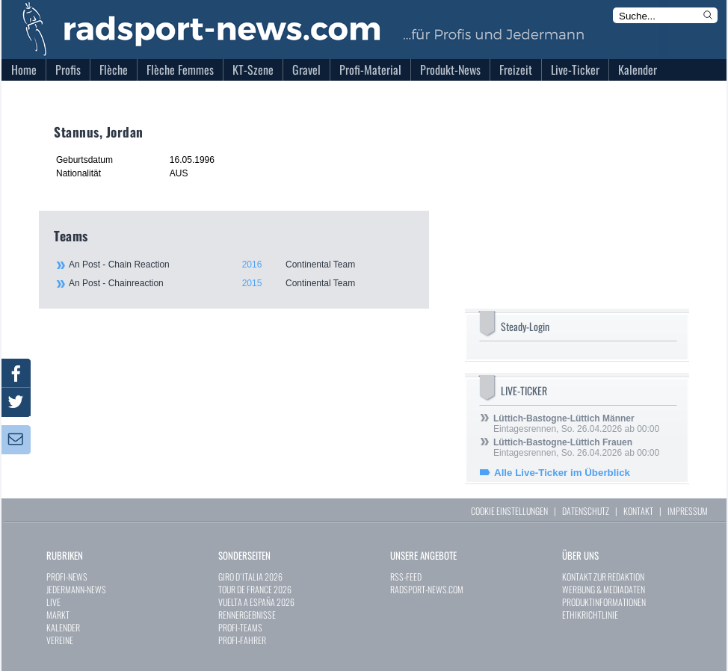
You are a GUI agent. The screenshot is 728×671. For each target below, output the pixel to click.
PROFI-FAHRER (242, 640)
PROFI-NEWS (66, 576)
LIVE (53, 602)
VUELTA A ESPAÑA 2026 (256, 602)
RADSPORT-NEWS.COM (426, 589)
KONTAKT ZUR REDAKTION (603, 576)
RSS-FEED (406, 576)
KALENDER (63, 627)
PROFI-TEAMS (240, 627)
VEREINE (59, 640)
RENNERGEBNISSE (247, 614)
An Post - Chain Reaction (241, 264)
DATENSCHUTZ (585, 510)
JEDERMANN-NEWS (76, 589)
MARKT (58, 614)
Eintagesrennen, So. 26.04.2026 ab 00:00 (576, 423)
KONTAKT (638, 510)
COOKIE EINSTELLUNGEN (509, 510)
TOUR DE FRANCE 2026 (254, 589)
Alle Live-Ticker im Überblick (562, 472)
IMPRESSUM (687, 510)
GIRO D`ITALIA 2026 (250, 576)
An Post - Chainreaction (241, 283)
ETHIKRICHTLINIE (590, 614)
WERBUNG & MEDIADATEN (603, 589)
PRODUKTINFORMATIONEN (604, 602)
